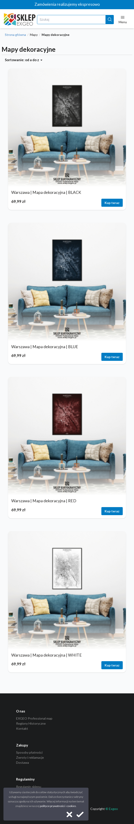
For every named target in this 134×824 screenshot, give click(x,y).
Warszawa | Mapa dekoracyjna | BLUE (44, 346)
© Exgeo (111, 809)
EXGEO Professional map (34, 718)
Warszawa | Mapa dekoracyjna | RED (43, 500)
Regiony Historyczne (31, 723)
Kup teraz (112, 203)
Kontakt (22, 728)
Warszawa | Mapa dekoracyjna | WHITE (46, 655)
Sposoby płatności (29, 752)
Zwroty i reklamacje (30, 757)
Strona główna (15, 34)
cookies (71, 806)
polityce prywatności (52, 806)
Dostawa (22, 762)
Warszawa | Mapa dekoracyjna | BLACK (46, 192)
